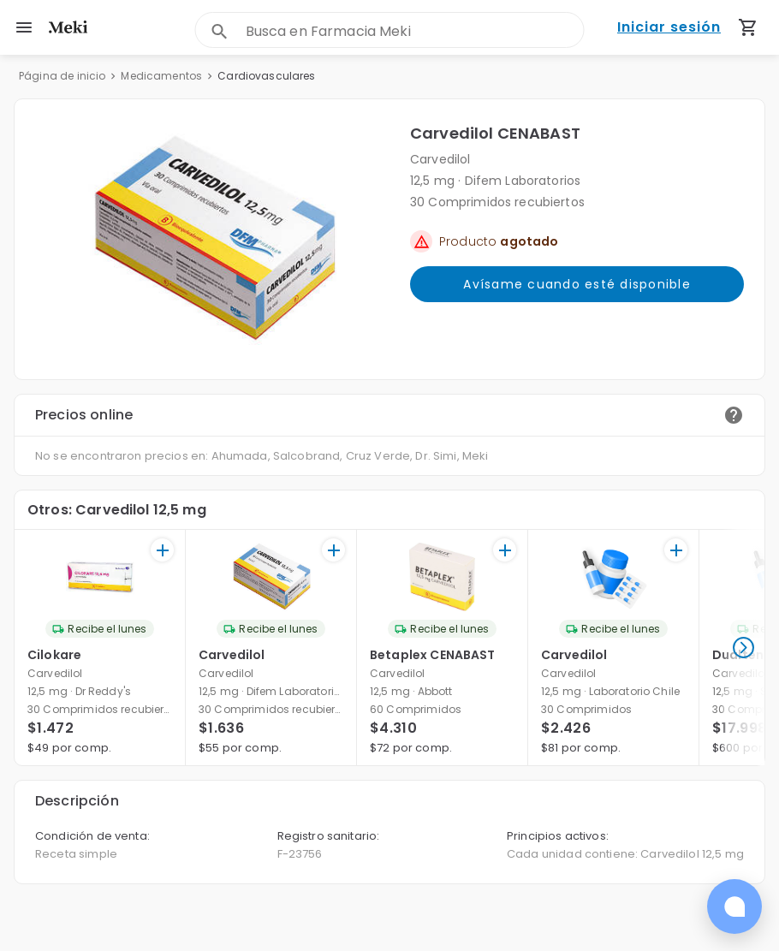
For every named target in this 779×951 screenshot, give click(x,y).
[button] (212, 239)
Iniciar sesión (669, 28)
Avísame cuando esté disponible (577, 284)
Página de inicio (62, 75)
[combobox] (415, 31)
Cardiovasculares (266, 75)
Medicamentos (161, 75)
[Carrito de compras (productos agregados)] (748, 27)
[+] (162, 550)
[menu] (24, 27)
